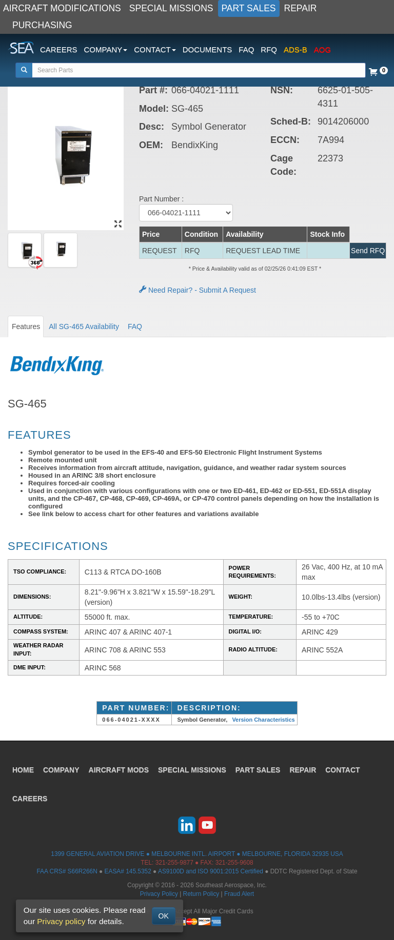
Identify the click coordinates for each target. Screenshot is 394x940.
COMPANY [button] (106, 49)
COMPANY (61, 770)
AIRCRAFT (119, 770)
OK (164, 916)
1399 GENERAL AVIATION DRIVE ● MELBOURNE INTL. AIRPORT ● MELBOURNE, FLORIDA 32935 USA (197, 853)
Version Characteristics (263, 720)
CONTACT (342, 770)
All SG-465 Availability (84, 326)
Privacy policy (61, 921)
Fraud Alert (239, 893)
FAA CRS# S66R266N (66, 871)
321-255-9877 (174, 862)
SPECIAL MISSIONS (171, 8)
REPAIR (300, 8)
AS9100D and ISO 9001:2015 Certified (210, 871)
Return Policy (201, 893)
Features (26, 326)
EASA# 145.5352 (128, 871)
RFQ (269, 49)
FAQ (246, 49)
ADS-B (295, 49)
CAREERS (58, 49)
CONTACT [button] (154, 49)
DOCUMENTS (207, 49)
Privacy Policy (159, 893)
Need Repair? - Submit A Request (197, 290)
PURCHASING (42, 25)
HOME (23, 770)
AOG (322, 49)
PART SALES (249, 8)
